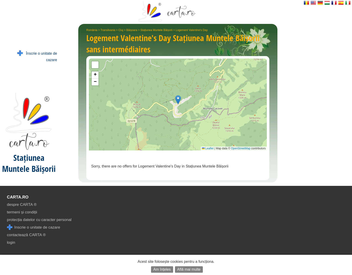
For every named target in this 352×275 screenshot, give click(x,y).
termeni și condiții (22, 212)
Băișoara (131, 30)
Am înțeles (162, 269)
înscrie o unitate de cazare (33, 227)
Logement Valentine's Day (192, 30)
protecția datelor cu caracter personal (39, 220)
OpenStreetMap (240, 148)
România (91, 30)
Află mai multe (189, 269)
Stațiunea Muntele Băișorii (156, 30)
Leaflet (208, 148)
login (11, 242)
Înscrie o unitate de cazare (37, 56)
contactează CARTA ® (26, 235)
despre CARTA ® (22, 204)
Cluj (120, 30)
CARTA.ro (18, 197)
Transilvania (108, 30)
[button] (178, 100)
